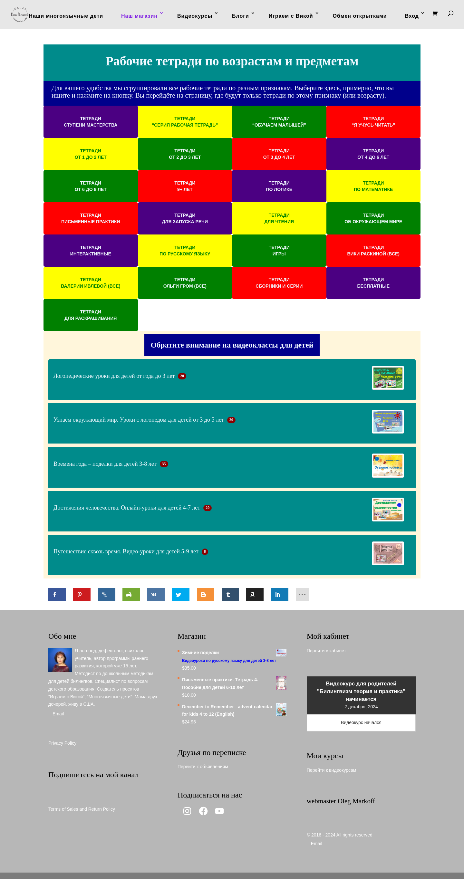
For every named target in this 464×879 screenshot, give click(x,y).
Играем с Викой (291, 16)
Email (58, 713)
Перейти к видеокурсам (331, 770)
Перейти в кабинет (326, 650)
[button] (91, 122)
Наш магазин (139, 16)
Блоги (240, 16)
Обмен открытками (360, 16)
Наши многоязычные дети (66, 16)
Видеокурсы (194, 16)
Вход (412, 16)
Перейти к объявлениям (203, 766)
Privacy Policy (62, 743)
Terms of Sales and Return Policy (81, 809)
